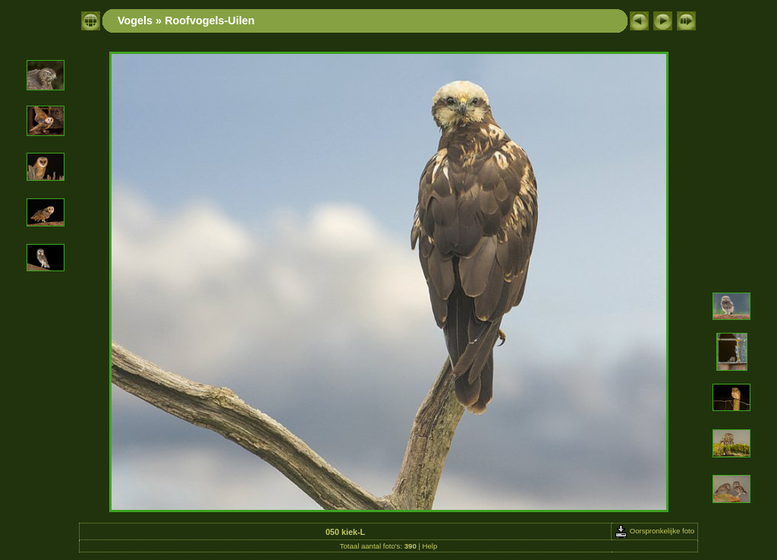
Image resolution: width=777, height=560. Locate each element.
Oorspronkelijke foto (654, 531)
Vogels (135, 20)
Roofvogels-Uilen (209, 20)
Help (430, 546)
